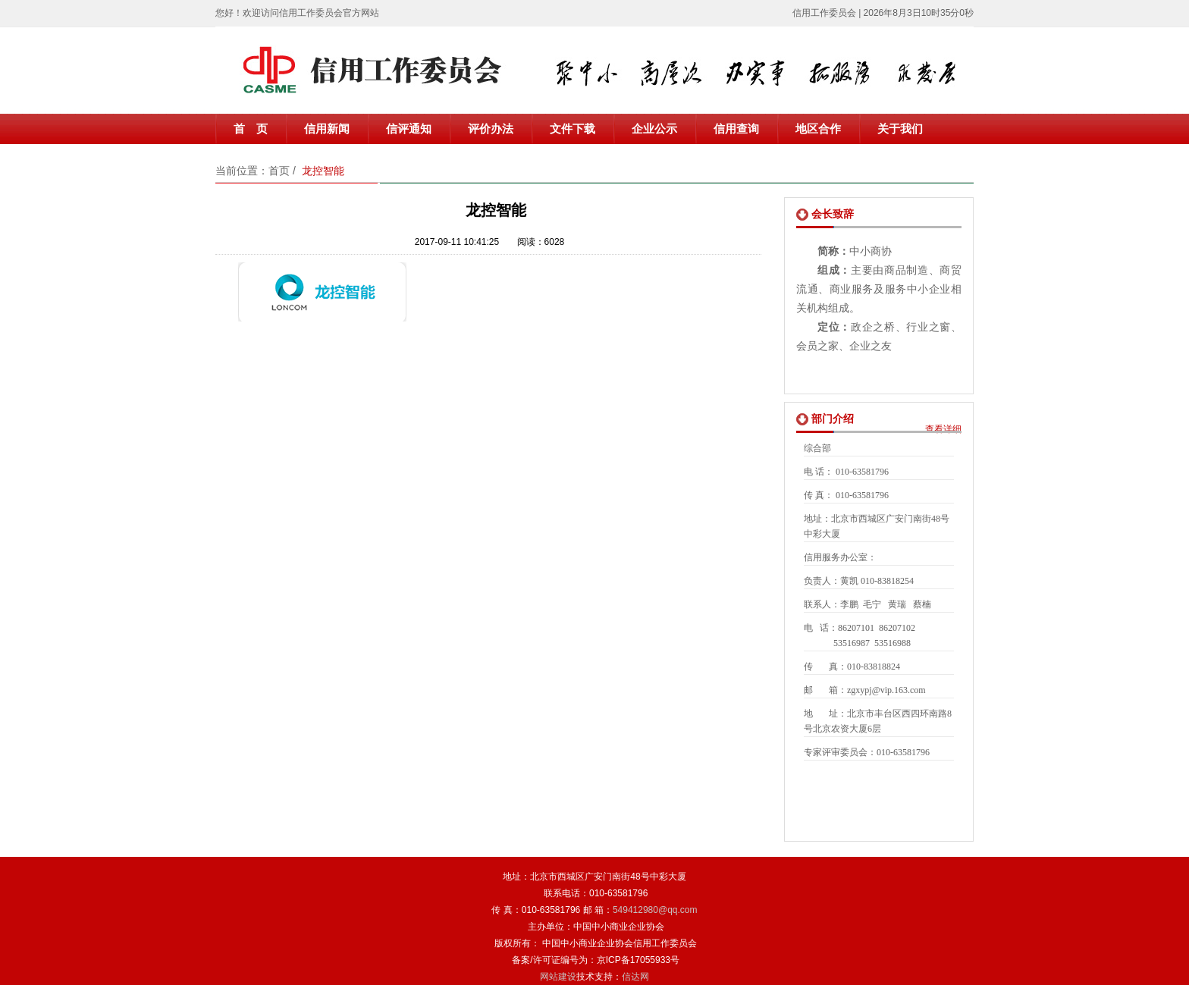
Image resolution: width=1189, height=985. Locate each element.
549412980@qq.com (655, 910)
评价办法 (490, 129)
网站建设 (558, 976)
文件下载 (572, 129)
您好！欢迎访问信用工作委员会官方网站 (297, 13)
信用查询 (736, 129)
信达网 (635, 976)
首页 (279, 171)
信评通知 (408, 129)
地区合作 (818, 129)
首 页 (251, 129)
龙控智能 (323, 171)
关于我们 (900, 129)
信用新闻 (327, 129)
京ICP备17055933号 (638, 960)
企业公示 (654, 129)
